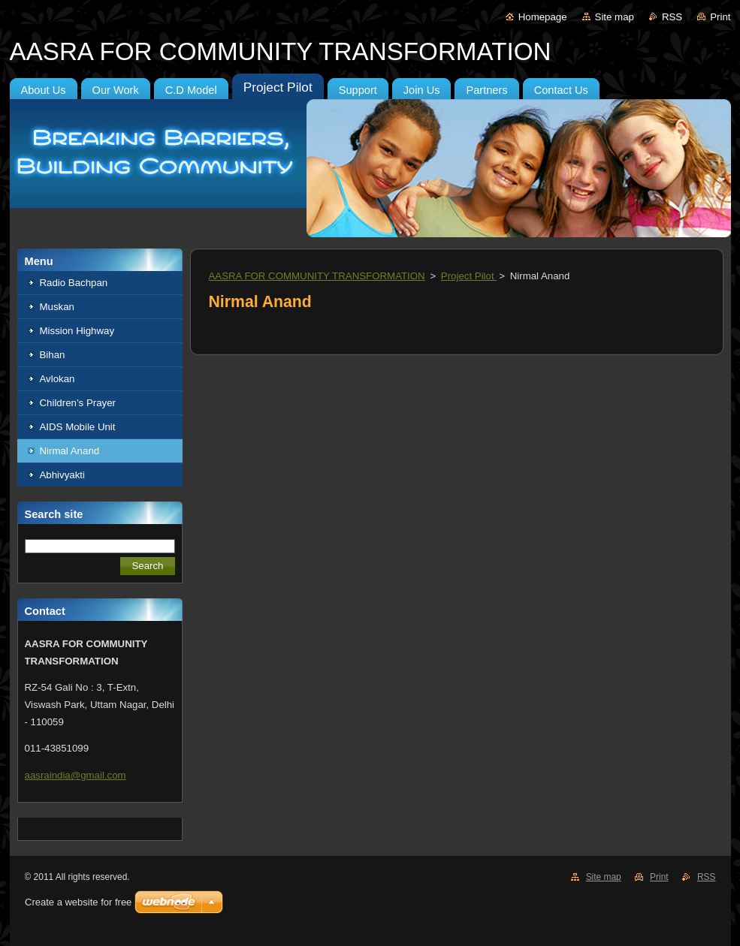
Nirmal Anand (70, 450)
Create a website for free (78, 902)
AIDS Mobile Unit (78, 426)
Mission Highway (77, 330)
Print (720, 17)
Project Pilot (469, 276)
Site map (614, 17)
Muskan (57, 306)
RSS (672, 17)
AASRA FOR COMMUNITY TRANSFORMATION (317, 276)
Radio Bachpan (74, 282)
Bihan (52, 354)
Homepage (542, 17)
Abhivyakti (62, 475)
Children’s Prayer (78, 402)
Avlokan (57, 378)
